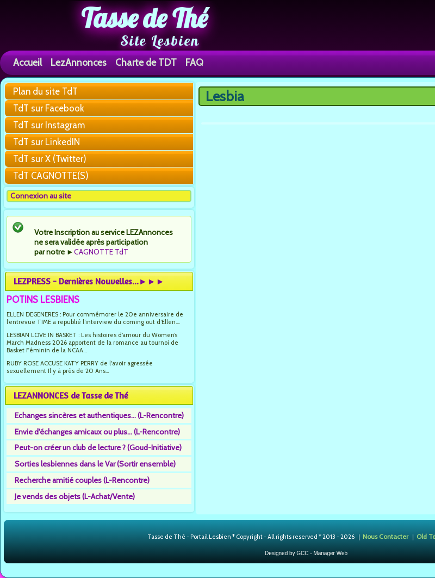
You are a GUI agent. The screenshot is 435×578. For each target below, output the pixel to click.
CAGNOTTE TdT (101, 252)
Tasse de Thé (144, 18)
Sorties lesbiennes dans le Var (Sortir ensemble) (95, 464)
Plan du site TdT (45, 91)
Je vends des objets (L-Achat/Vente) (75, 496)
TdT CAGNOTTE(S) (51, 175)
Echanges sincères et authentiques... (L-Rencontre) (99, 415)
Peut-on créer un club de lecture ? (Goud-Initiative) (98, 447)
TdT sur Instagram (49, 125)
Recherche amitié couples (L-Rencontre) (82, 480)
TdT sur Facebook (48, 108)
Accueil (27, 62)
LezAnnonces (79, 62)
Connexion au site (40, 196)
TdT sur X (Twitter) (49, 158)
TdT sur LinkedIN (46, 141)
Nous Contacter (385, 536)
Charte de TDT (146, 62)
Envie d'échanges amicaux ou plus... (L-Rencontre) (97, 432)
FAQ (194, 62)
